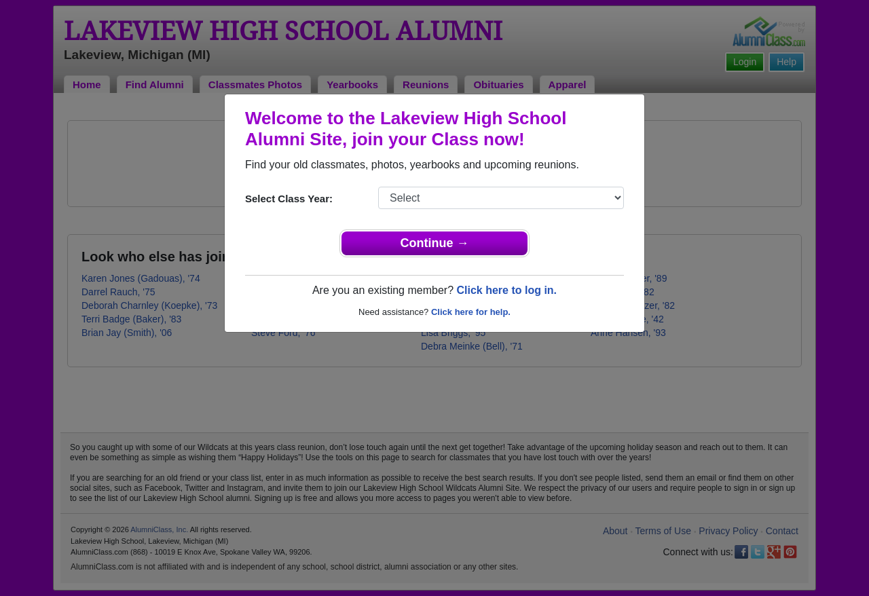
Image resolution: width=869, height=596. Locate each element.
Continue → (435, 243)
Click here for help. (471, 312)
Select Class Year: (289, 198)
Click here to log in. (506, 290)
